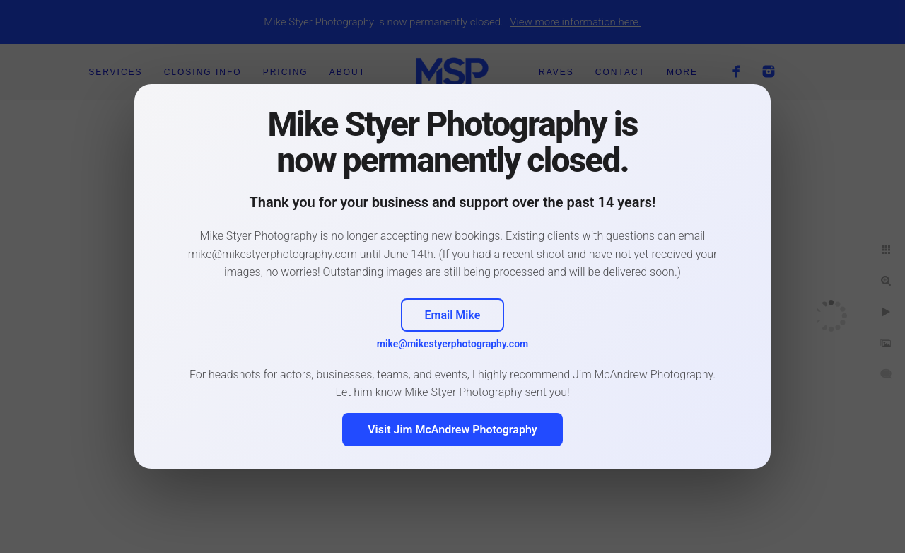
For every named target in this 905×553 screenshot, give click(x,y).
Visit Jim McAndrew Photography (452, 429)
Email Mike (453, 315)
